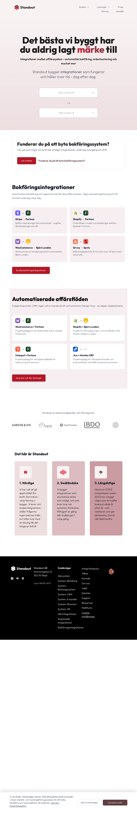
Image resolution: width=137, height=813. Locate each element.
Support (86, 598)
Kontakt (120, 11)
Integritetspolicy (90, 568)
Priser (121, 7)
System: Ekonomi (67, 604)
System (82, 7)
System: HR (64, 609)
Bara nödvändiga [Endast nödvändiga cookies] (89, 802)
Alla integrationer (67, 614)
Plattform (87, 607)
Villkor (85, 573)
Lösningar (102, 7)
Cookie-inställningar (88, 614)
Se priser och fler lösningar (29, 378)
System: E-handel (67, 599)
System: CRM (65, 594)
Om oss (104, 11)
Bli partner (87, 602)
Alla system (64, 575)
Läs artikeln (26, 160)
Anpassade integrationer (65, 620)
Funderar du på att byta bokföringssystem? (61, 160)
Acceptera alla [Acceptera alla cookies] (115, 802)
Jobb (84, 588)
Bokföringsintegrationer (68, 627)
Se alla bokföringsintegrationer (31, 270)
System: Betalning (67, 580)
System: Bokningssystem (66, 587)
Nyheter (86, 593)
